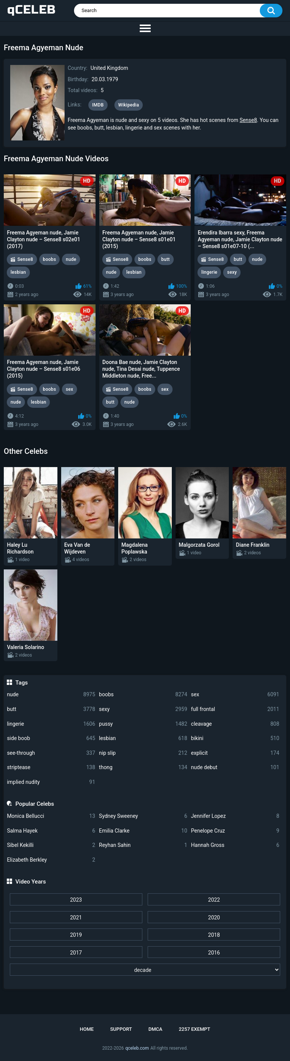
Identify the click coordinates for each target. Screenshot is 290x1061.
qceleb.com (137, 1048)
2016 (214, 953)
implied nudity (51, 782)
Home (87, 1029)
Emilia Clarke (143, 831)
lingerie (51, 724)
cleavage (235, 724)
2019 (76, 935)
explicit (235, 753)
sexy (143, 709)
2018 (214, 935)
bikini (235, 738)
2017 (76, 953)
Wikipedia (128, 105)
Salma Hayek (51, 831)
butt (51, 709)
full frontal (235, 709)
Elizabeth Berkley (51, 860)
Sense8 (248, 120)
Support (121, 1029)
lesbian (143, 738)
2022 (214, 900)
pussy (143, 724)
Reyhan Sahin (143, 845)
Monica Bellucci (51, 816)
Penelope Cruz (235, 831)
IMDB (98, 105)
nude (51, 694)
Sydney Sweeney (143, 816)
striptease (51, 767)
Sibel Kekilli (51, 845)
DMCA (155, 1029)
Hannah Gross (235, 845)
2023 (76, 900)
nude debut (235, 767)
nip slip (143, 753)
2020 (214, 917)
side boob (51, 738)
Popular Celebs (34, 803)
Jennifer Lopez (235, 816)
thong (143, 767)
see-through (51, 753)
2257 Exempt (194, 1029)
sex (235, 694)
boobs (143, 694)
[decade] (145, 970)
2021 (76, 917)
